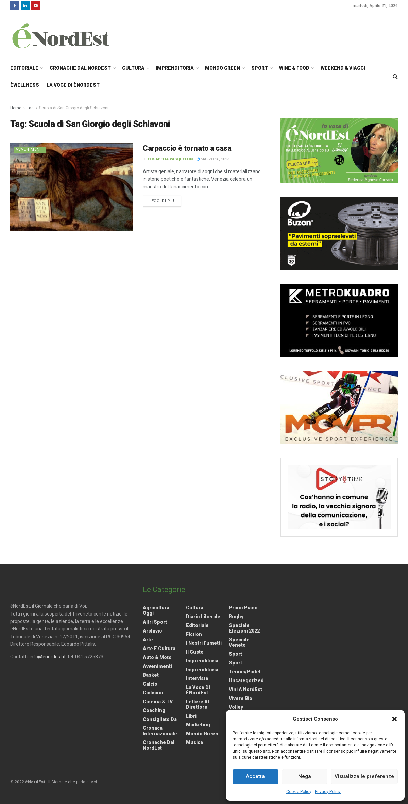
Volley (236, 707)
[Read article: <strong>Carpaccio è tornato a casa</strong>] (71, 187)
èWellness (24, 85)
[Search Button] (395, 76)
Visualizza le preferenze (364, 776)
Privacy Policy (328, 791)
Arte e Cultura (159, 648)
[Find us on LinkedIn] (25, 6)
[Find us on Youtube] (35, 6)
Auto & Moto (157, 657)
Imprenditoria (175, 68)
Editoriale (24, 68)
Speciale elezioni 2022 (244, 628)
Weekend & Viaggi (343, 68)
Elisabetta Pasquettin (170, 159)
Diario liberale (203, 616)
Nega (304, 776)
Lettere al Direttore (197, 704)
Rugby (236, 616)
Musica (194, 742)
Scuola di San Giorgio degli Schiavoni (73, 107)
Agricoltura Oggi (156, 610)
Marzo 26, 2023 (213, 159)
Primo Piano (243, 607)
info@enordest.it (48, 656)
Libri (191, 716)
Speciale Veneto (239, 642)
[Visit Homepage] (69, 36)
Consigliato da (160, 719)
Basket (151, 675)
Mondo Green (222, 68)
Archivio (152, 631)
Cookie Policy (298, 791)
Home (15, 107)
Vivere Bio (240, 698)
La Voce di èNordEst (73, 85)
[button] (394, 719)
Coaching (154, 710)
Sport (259, 68)
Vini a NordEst (245, 689)
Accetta (255, 776)
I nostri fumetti (204, 643)
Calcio (150, 684)
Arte (148, 639)
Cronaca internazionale (160, 730)
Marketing (198, 724)
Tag (30, 107)
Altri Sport (155, 622)
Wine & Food (294, 68)
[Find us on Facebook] (14, 6)
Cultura (133, 68)
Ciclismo (153, 692)
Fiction (194, 634)
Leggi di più (165, 200)
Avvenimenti (30, 149)
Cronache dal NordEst (80, 68)
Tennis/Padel (244, 671)
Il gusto (195, 652)
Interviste (197, 678)
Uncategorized (246, 680)
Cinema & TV (158, 701)
